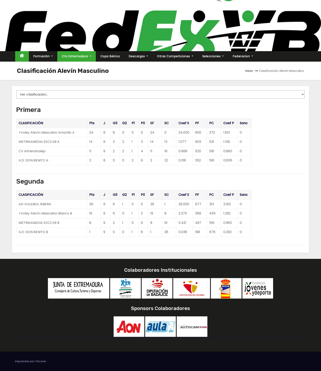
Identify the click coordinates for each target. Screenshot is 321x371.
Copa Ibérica (110, 56)
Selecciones (213, 56)
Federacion (243, 56)
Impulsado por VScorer (30, 361)
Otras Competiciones (175, 56)
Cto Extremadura (76, 56)
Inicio (249, 71)
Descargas (138, 56)
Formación (43, 56)
